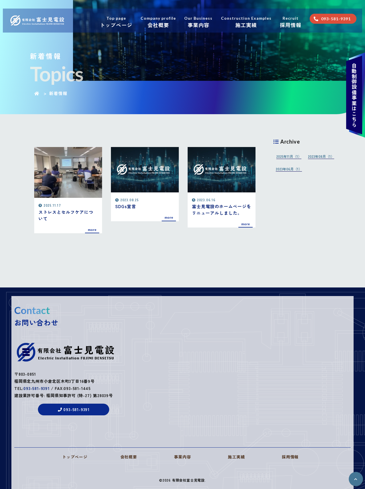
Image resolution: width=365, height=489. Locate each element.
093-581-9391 (36, 392)
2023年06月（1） (289, 168)
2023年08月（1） (321, 156)
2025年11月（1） (288, 156)
